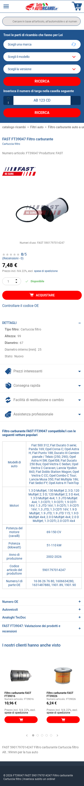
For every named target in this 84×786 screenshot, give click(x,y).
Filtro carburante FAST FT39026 (60, 694)
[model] (42, 56)
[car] (42, 69)
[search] (41, 21)
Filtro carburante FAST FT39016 (17, 694)
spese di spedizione (46, 271)
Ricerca (42, 81)
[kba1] (42, 100)
